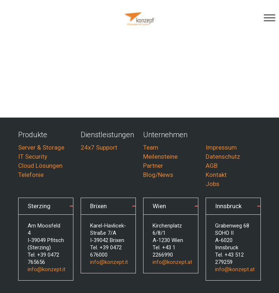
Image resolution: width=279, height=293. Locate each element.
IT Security (32, 156)
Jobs (212, 183)
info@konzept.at (172, 262)
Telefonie (31, 174)
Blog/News (158, 174)
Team (150, 147)
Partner (153, 165)
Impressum (221, 147)
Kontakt (216, 174)
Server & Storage (41, 147)
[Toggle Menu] (269, 19)
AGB (212, 165)
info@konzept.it (46, 269)
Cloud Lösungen (40, 165)
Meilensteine (160, 156)
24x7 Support (99, 147)
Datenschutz (223, 156)
